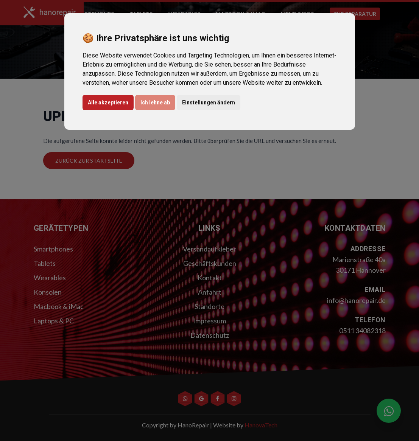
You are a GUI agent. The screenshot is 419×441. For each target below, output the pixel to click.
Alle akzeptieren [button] (108, 102)
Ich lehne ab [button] (155, 102)
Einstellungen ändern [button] (208, 102)
